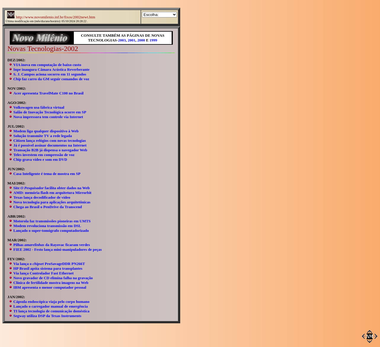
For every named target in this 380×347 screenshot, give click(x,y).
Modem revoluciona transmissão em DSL (47, 226)
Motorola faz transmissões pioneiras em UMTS (52, 221)
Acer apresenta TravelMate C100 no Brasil (48, 93)
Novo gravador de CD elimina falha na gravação (53, 278)
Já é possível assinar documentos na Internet (50, 145)
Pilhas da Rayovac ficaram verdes (51, 244)
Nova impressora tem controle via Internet (48, 117)
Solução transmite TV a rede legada (42, 136)
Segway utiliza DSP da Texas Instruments (47, 316)
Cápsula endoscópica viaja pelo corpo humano (51, 301)
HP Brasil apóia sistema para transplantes (47, 268)
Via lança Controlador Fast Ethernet (43, 273)
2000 (141, 40)
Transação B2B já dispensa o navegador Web (50, 150)
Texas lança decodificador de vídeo (41, 197)
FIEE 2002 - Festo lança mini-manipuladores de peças (57, 249)
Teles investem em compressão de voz (43, 154)
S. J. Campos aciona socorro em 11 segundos (49, 74)
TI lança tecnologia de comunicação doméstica (51, 311)
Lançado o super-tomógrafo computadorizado (51, 230)
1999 (153, 40)
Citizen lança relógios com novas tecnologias (49, 140)
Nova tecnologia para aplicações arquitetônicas (51, 202)
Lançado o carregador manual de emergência (50, 306)
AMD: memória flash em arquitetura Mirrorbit (52, 192)
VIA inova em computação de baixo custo (47, 64)
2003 (122, 40)
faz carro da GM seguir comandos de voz (51, 79)
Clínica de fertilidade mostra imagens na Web (50, 282)
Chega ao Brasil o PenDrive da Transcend (47, 207)
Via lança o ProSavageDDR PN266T (49, 263)
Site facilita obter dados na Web (51, 188)
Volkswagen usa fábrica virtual (38, 107)
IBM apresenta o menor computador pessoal (49, 287)
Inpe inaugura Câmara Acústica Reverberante (51, 69)
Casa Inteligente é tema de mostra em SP (46, 173)
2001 (131, 40)
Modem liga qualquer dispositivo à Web (46, 131)
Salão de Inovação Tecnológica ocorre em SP (49, 112)
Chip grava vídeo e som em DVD (40, 159)
